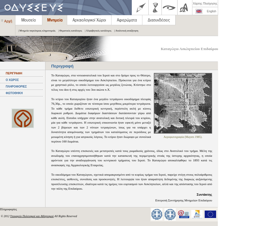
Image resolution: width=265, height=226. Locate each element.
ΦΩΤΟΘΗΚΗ (14, 93)
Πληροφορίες (9, 209)
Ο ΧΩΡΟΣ (12, 80)
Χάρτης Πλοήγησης (205, 3)
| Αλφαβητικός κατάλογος (96, 30)
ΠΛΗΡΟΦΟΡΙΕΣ (16, 86)
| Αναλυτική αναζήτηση (124, 30)
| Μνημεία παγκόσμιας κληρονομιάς (35, 30)
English (211, 11)
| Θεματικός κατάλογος (68, 30)
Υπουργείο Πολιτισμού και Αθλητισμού (32, 216)
